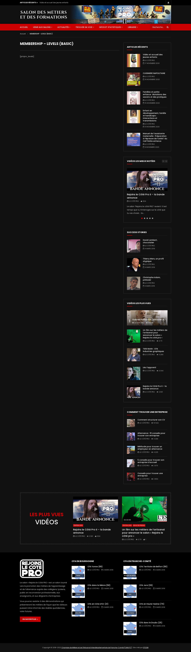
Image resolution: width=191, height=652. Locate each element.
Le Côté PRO (150, 60)
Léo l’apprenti (149, 367)
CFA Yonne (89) (95, 566)
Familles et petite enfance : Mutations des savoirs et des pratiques (154, 94)
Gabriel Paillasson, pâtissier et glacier (152, 319)
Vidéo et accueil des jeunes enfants (54, 2)
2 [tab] (144, 218)
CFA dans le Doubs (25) (150, 622)
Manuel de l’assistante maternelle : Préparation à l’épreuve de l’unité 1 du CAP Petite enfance (155, 137)
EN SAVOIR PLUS (30, 619)
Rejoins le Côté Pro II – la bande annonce (146, 196)
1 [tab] (142, 218)
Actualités (63, 27)
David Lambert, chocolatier (150, 241)
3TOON (145, 647)
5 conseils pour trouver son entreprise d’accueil (151, 461)
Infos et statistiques (110, 27)
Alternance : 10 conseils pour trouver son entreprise (151, 434)
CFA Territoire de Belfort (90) (153, 566)
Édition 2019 (78, 525)
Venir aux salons (41, 27)
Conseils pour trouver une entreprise (150, 474)
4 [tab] (150, 218)
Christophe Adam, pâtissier (151, 278)
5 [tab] (152, 218)
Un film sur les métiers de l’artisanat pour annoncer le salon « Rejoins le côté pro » (155, 334)
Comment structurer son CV (151, 419)
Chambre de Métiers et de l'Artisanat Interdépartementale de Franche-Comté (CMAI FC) (96, 647)
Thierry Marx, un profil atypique (153, 260)
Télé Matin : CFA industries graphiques (153, 350)
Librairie (132, 27)
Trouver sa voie (84, 27)
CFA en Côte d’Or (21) (98, 604)
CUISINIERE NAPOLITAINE (154, 73)
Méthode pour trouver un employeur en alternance (150, 447)
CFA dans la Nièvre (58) (99, 585)
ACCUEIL (24, 27)
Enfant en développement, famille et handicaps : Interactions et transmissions (154, 115)
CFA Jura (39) (146, 585)
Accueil (23, 34)
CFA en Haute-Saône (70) (151, 604)
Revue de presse (139, 525)
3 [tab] (147, 218)
